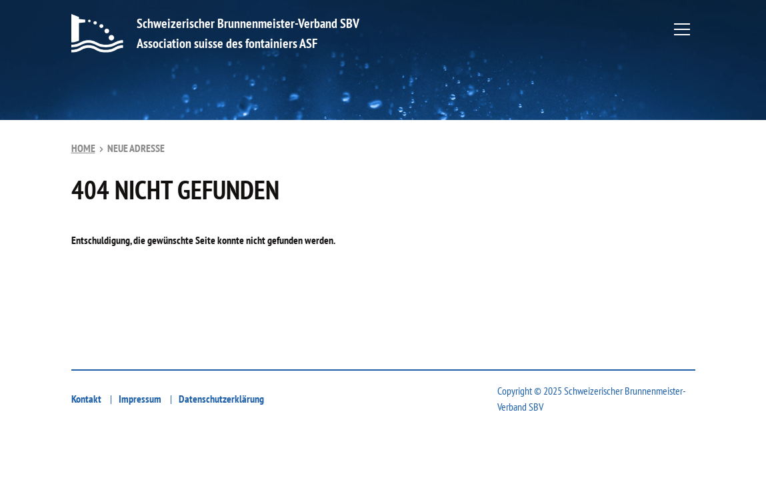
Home (83, 148)
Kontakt (86, 398)
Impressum (140, 398)
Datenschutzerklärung (221, 398)
